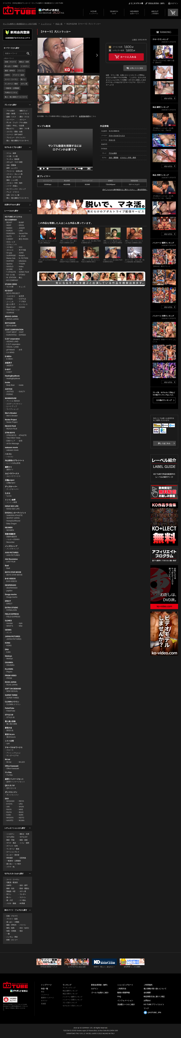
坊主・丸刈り (24, 928)
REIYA (21, 801)
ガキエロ (9, 250)
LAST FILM (10, 562)
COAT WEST (11, 332)
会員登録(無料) (84, 116)
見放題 (43, 1003)
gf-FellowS (10, 350)
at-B (20, 350)
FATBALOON (11, 610)
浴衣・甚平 (24, 885)
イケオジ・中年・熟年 (14, 183)
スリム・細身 (11, 153)
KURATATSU (11, 335)
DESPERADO (10, 585)
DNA (7, 649)
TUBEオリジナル (11, 92)
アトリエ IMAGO (13, 401)
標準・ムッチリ (12, 168)
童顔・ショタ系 (12, 180)
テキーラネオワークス (13, 747)
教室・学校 (10, 840)
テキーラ (9, 750)
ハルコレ (8, 454)
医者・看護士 (24, 888)
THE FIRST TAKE (13, 438)
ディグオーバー (11, 487)
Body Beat (10, 385)
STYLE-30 (9, 715)
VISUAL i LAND (12, 347)
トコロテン (25, 66)
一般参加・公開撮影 (12, 88)
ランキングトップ (69, 988)
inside (21, 385)
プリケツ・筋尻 (18, 75)
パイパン (21, 70)
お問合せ (147, 1001)
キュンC (22, 287)
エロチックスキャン (14, 404)
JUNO (21, 253)
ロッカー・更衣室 (12, 855)
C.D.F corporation (12, 339)
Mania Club (10, 258)
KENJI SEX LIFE (11, 506)
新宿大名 (8, 728)
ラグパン (23, 897)
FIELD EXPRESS (12, 614)
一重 (8, 934)
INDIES (9, 228)
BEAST (9, 222)
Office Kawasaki (11, 766)
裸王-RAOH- (24, 239)
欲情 (20, 441)
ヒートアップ (11, 406)
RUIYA (9, 812)
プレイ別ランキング (70, 1002)
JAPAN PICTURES (12, 636)
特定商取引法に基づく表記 (154, 997)
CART (173, 12)
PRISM (9, 678)
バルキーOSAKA (12, 539)
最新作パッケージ (47, 997)
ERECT (8, 601)
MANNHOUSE (10, 398)
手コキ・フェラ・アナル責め (16, 122)
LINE (21, 231)
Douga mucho (11, 594)
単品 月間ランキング (70, 994)
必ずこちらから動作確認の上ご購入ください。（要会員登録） (124, 189)
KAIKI (8, 815)
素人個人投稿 (10, 721)
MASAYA (9, 818)
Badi (7, 566)
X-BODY (9, 239)
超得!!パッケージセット (14, 779)
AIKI (8, 807)
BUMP (21, 222)
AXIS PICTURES (11, 553)
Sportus (9, 264)
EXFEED (22, 335)
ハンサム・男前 (12, 937)
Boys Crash (10, 307)
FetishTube (9, 708)
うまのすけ (10, 296)
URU (21, 804)
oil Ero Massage (12, 444)
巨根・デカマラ (10, 62)
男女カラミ (10, 128)
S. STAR (22, 236)
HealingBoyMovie (12, 376)
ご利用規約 (148, 985)
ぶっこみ (9, 302)
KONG (7, 643)
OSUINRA (9, 663)
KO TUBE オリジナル (13, 217)
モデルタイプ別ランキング (72, 1006)
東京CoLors (10, 734)
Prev (39, 55)
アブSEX (22, 302)
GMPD (7, 75)
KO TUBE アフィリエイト (154, 1004)
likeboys (8, 656)
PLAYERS (9, 669)
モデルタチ (24, 837)
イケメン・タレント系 (14, 174)
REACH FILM (10, 426)
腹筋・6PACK (10, 70)
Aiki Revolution (11, 559)
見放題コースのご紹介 (126, 1004)
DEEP (8, 225)
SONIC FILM (24, 272)
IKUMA (21, 820)
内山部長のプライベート (14, 460)
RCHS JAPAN (10, 682)
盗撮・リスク (11, 117)
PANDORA (10, 233)
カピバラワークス (12, 474)
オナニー (23, 119)
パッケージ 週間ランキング (72, 997)
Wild (20, 626)
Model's (22, 256)
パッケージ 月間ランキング (72, 1000)
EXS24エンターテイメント (15, 513)
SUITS (9, 236)
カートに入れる (128, 57)
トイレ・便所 (24, 843)
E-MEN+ (8, 356)
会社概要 (147, 993)
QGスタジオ (10, 785)
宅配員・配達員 (12, 882)
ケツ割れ (23, 900)
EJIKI (8, 652)
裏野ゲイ (8, 467)
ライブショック (12, 409)
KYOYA (9, 804)
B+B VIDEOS (10, 579)
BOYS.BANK (10, 323)
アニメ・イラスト (12, 192)
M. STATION (11, 278)
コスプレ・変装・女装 (14, 131)
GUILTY (22, 392)
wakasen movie (11, 447)
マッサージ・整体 (11, 84)
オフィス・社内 (12, 846)
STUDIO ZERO (11, 284)
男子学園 (22, 250)
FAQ (119, 997)
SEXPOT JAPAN (13, 518)
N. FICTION (23, 258)
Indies (21, 267)
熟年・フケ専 (24, 128)
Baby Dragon (11, 524)
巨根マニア (10, 441)
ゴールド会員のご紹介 (100, 993)
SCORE (9, 269)
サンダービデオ (12, 755)
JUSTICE (8, 389)
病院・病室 (24, 840)
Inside (7, 382)
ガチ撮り (9, 247)
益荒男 (21, 296)
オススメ (44, 1000)
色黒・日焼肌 (11, 931)
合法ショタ (10, 242)
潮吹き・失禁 (24, 62)
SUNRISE (10, 313)
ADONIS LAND (12, 341)
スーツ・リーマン (11, 79)
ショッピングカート (125, 985)
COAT (21, 332)
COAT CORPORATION (14, 330)
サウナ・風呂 (11, 843)
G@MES (8, 621)
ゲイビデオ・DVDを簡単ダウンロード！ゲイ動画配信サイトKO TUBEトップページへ (15, 984)
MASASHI (10, 801)
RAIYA (9, 809)
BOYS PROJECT (13, 293)
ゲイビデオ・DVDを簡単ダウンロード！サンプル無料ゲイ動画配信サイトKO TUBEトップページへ (19, 10)
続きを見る (168, 98)
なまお (7, 493)
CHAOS (9, 299)
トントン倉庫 (10, 500)
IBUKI (21, 812)
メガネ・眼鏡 (11, 903)
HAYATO (9, 820)
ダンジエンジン (11, 792)
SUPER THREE (11, 695)
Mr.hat (7, 759)
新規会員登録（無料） (157, 3)
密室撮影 (9, 858)
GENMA (8, 630)
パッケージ (45, 995)
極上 (20, 278)
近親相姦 (23, 858)
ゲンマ (9, 632)
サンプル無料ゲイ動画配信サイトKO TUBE (20, 24)
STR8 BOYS (10, 433)
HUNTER (10, 261)
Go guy (9, 253)
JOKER (22, 228)
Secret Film (23, 233)
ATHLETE (23, 435)
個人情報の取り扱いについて (155, 989)
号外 (20, 269)
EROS (21, 225)
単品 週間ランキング (70, 991)
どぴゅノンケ (11, 244)
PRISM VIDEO (10, 676)
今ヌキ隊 (9, 287)
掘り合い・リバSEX (13, 864)
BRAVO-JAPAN (11, 316)
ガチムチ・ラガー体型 (14, 162)
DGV (7, 799)
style (20, 623)
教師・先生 (10, 888)
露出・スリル (24, 117)
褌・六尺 (9, 900)
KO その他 (10, 275)
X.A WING (10, 352)
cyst (7, 743)
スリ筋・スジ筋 (12, 156)
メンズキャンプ (11, 546)
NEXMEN (8, 528)
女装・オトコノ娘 (12, 195)
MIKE (21, 809)
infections (22, 261)
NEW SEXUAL (12, 691)
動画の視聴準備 (123, 993)
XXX (20, 247)
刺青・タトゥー (12, 940)
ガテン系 (24, 84)
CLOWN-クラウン (12, 702)
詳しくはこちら (164, 443)
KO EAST (9, 291)
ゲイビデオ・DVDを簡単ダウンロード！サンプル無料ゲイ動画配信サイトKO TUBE (33, 3)
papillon (9, 591)
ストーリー (10, 119)
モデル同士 (10, 837)
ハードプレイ (24, 113)
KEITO (21, 818)
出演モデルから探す (12, 205)
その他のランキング (164, 400)
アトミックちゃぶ (13, 753)
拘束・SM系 (10, 113)
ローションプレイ (12, 852)
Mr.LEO (22, 762)
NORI (21, 815)
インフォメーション (125, 1001)
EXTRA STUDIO (11, 608)
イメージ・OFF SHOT (14, 134)
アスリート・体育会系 (14, 171)
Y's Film (8, 772)
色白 (21, 931)
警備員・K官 (10, 891)
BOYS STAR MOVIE (13, 572)
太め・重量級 (11, 165)
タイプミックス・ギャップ (16, 189)
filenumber (10, 542)
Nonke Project (11, 420)
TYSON (22, 264)
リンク (146, 1008)
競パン (23, 79)
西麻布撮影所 (10, 534)
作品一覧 (58, 24)
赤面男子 (8, 363)
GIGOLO (9, 267)
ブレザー (23, 894)
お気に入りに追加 (136, 68)
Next (97, 55)
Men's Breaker (11, 413)
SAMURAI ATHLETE (14, 515)
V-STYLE (22, 299)
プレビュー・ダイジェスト (16, 137)
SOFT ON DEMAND (13, 689)
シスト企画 (9, 741)
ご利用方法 (121, 989)
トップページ (93, 12)
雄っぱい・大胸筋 (11, 66)
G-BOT (8, 369)
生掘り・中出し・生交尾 (15, 125)
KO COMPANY (11, 220)
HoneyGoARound (13, 521)
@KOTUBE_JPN (154, 1013)
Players (9, 672)
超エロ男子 (10, 304)
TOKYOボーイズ (13, 310)
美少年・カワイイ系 (13, 177)
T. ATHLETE (11, 272)
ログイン (174, 3)
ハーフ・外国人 (12, 186)
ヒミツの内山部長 (13, 463)
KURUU (9, 231)
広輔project (9, 480)
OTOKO (22, 275)
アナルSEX (10, 111)
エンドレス (23, 304)
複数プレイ (24, 111)
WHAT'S (9, 626)
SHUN (21, 807)
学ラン (8, 894)
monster (22, 307)
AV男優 (22, 903)
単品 (42, 991)
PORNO (9, 394)
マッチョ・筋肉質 (12, 159)
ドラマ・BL (10, 867)
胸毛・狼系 (10, 928)
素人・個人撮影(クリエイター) (16, 97)
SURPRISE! (11, 256)
